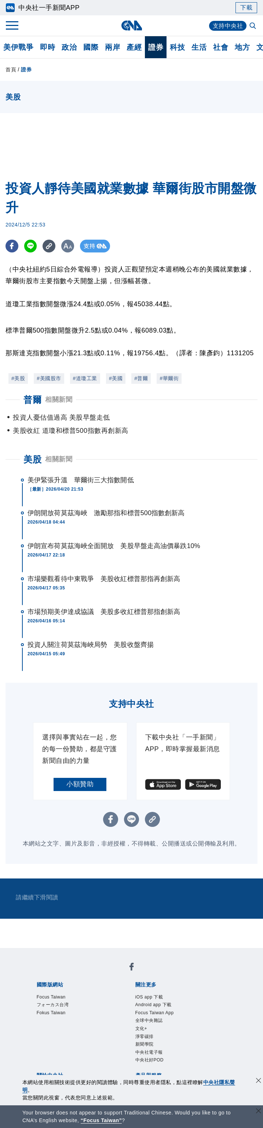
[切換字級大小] (68, 246)
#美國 (116, 378)
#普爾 (141, 378)
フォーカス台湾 (53, 1004)
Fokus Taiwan (51, 1012)
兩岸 (112, 47)
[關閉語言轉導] (258, 1112)
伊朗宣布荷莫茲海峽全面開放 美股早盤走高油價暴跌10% (114, 546)
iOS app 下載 (149, 997)
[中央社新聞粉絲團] (131, 968)
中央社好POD (149, 1060)
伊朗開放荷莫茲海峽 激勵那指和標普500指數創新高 (106, 513)
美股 (32, 459)
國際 (90, 47)
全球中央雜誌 (149, 1020)
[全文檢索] (253, 26)
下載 (246, 7)
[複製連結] (49, 246)
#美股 (18, 378)
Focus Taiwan (51, 997)
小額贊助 (80, 784)
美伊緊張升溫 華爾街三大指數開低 (81, 480)
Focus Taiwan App (154, 1012)
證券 (155, 47)
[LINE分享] (30, 246)
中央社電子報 (149, 1052)
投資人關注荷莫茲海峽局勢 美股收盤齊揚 (91, 644)
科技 (177, 47)
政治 (69, 47)
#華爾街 (169, 378)
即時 (47, 47)
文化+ (141, 1028)
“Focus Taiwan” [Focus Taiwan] (101, 1120)
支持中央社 (228, 26)
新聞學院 (144, 1044)
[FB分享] (12, 246)
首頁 (11, 69)
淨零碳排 (144, 1036)
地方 (242, 47)
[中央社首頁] (131, 25)
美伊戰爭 (18, 47)
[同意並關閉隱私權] (258, 1081)
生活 (199, 47)
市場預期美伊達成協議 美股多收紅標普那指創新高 (104, 611)
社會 (220, 47)
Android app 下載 (153, 1004)
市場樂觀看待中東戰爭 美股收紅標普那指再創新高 (104, 578)
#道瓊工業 (85, 378)
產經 (134, 47)
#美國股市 (49, 378)
